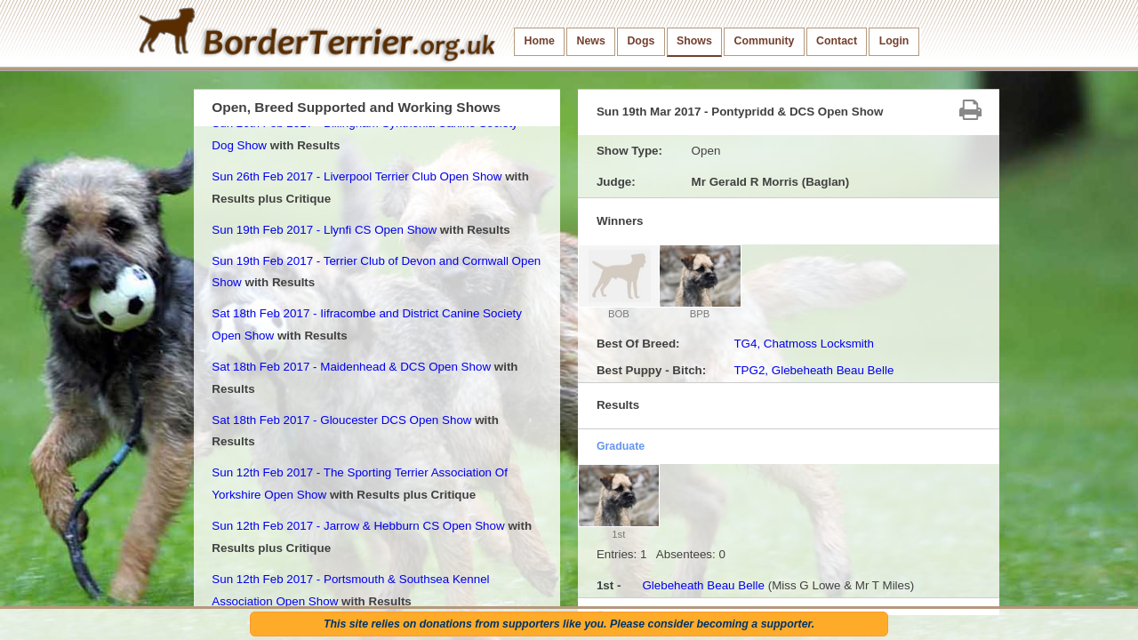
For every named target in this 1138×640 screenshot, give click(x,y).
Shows (694, 41)
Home (540, 41)
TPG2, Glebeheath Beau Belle (813, 370)
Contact (836, 41)
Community (763, 41)
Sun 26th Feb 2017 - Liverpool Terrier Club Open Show (356, 176)
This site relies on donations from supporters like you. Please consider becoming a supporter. (569, 624)
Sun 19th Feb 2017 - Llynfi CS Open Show (324, 229)
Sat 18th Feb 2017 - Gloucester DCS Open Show (341, 420)
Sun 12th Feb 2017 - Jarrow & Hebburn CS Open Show (358, 525)
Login (894, 41)
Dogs (640, 41)
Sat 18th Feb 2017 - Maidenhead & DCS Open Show (351, 366)
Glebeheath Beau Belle (703, 585)
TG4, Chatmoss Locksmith (803, 343)
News (590, 41)
